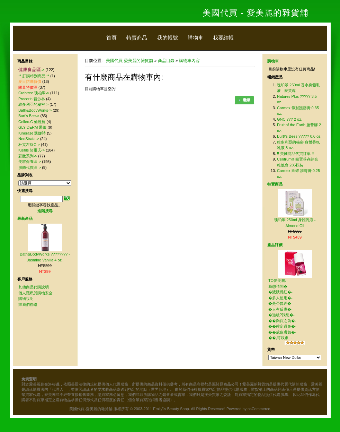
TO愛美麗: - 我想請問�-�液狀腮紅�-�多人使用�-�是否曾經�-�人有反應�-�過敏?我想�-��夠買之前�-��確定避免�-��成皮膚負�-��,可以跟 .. (282, 309)
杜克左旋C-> (29, 144)
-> (31, 70)
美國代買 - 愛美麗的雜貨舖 (255, 12)
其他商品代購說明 (33, 287)
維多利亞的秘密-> (33, 104)
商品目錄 (166, 60)
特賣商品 (136, 38)
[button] (244, 100)
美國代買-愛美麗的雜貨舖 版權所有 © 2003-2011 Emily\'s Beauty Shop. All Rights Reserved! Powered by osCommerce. (170, 409)
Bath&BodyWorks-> (35, 110)
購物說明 (26, 298)
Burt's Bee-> (28, 116)
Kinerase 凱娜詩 (32, 133)
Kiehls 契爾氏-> (31, 150)
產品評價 (275, 245)
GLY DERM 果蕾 (32, 127)
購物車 (195, 38)
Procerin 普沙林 (31, 99)
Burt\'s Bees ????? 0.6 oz (299, 136)
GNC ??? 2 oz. (289, 119)
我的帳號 (167, 38)
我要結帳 (223, 38)
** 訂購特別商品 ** (33, 76)
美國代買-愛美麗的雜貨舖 (129, 60)
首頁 (111, 38)
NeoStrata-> (28, 139)
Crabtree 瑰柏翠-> (33, 93)
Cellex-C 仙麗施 (31, 122)
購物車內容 (189, 60)
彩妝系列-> (27, 156)
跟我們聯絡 (27, 304)
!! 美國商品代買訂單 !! (295, 154)
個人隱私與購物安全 (35, 293)
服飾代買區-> (29, 167)
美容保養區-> (29, 161)
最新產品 (25, 218)
